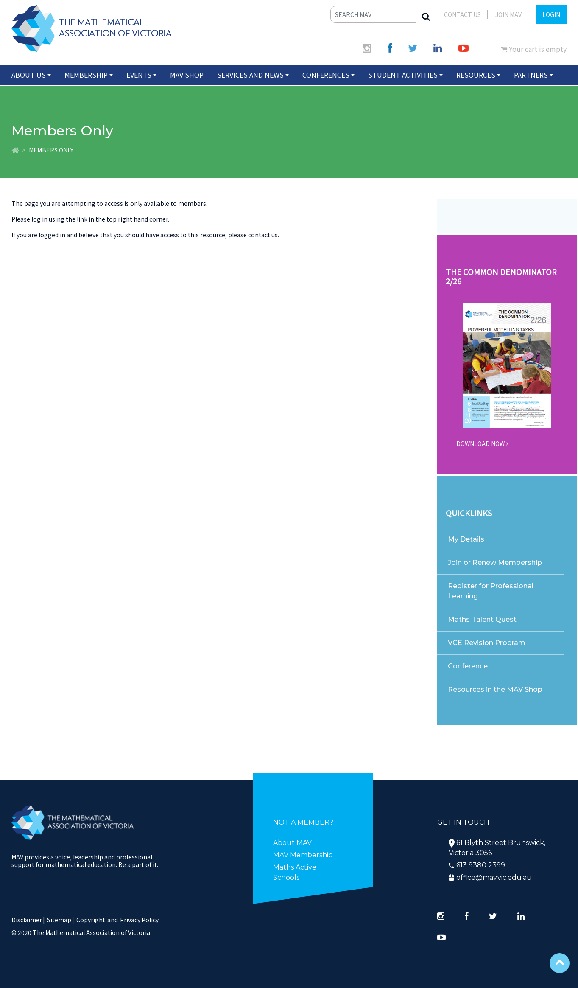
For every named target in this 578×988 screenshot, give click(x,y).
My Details (466, 539)
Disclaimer (28, 919)
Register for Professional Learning (490, 591)
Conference (468, 666)
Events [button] (138, 75)
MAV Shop (187, 75)
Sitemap (59, 919)
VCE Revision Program (486, 643)
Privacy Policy (139, 919)
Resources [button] (475, 75)
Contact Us (462, 14)
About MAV (292, 843)
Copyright (90, 919)
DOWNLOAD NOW (482, 443)
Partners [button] (531, 75)
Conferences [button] (325, 75)
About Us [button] (28, 75)
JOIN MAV (508, 14)
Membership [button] (86, 75)
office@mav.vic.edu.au (494, 877)
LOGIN (551, 14)
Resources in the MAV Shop (495, 689)
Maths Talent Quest (482, 619)
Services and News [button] (250, 75)
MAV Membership (303, 855)
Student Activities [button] (403, 75)
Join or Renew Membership (495, 563)
